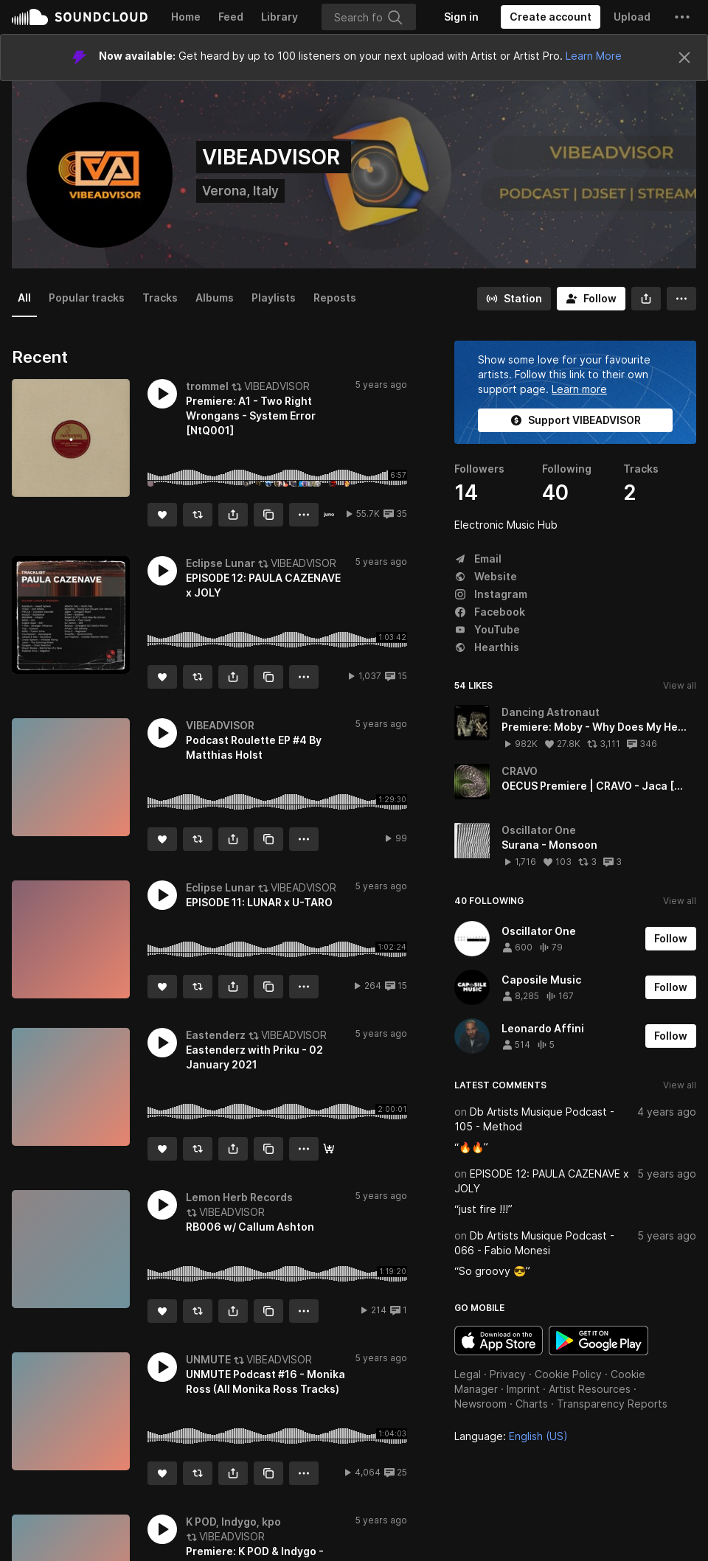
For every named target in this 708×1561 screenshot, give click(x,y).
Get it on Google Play (598, 1340)
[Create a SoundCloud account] (550, 17)
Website (485, 576)
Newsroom (480, 1403)
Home (186, 16)
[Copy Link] (268, 514)
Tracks (160, 297)
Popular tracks (87, 297)
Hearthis (486, 647)
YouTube (487, 629)
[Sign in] (461, 17)
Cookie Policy (568, 1374)
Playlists (273, 297)
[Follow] (591, 298)
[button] (682, 17)
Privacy (508, 1374)
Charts (532, 1403)
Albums (214, 297)
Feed (230, 16)
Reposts (334, 297)
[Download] (329, 1149)
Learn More (594, 55)
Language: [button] (511, 1436)
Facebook (489, 611)
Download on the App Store (498, 1340)
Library (279, 16)
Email (478, 558)
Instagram (490, 594)
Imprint (523, 1389)
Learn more (579, 389)
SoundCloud (80, 17)
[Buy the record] (329, 515)
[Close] (684, 57)
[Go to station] (514, 298)
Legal (467, 1374)
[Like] (162, 514)
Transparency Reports (612, 1403)
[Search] (369, 17)
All (24, 297)
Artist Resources (590, 1389)
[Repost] (197, 514)
